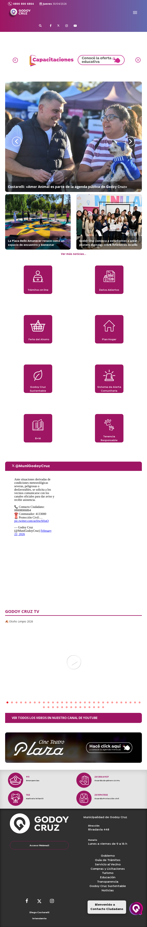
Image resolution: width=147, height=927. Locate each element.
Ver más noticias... (73, 254)
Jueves (53, 3)
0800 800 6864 (21, 4)
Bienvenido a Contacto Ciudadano (106, 907)
